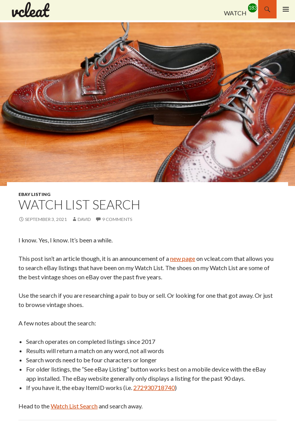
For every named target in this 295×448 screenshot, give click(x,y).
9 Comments (117, 219)
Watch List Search (74, 406)
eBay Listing (34, 194)
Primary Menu (286, 9)
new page (182, 258)
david (84, 219)
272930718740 (154, 387)
